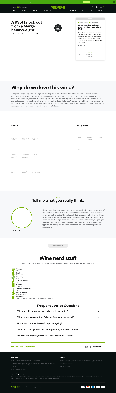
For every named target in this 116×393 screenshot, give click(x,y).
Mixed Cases (61, 10)
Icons (83, 10)
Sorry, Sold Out (58, 245)
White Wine (36, 10)
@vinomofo (97, 347)
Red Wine (24, 10)
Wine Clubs (101, 10)
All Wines (14, 10)
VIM (92, 10)
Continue (86, 2)
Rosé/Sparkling (48, 10)
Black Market (73, 10)
